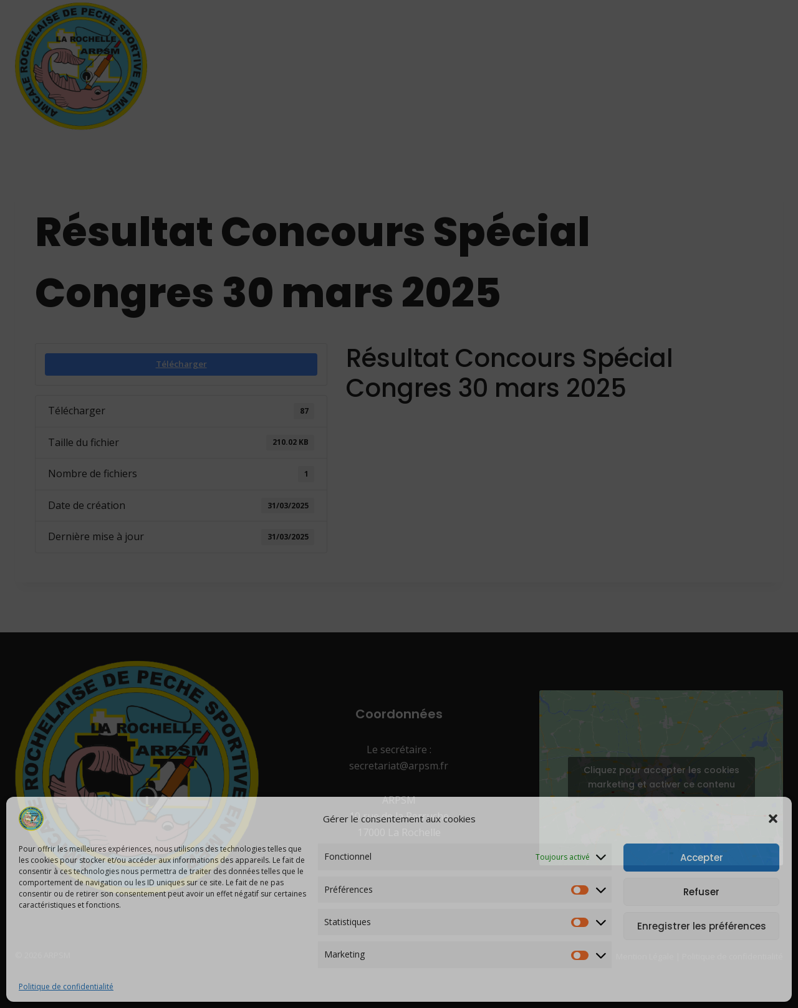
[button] (773, 818)
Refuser (701, 891)
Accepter (701, 857)
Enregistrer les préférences (701, 926)
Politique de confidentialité (66, 986)
